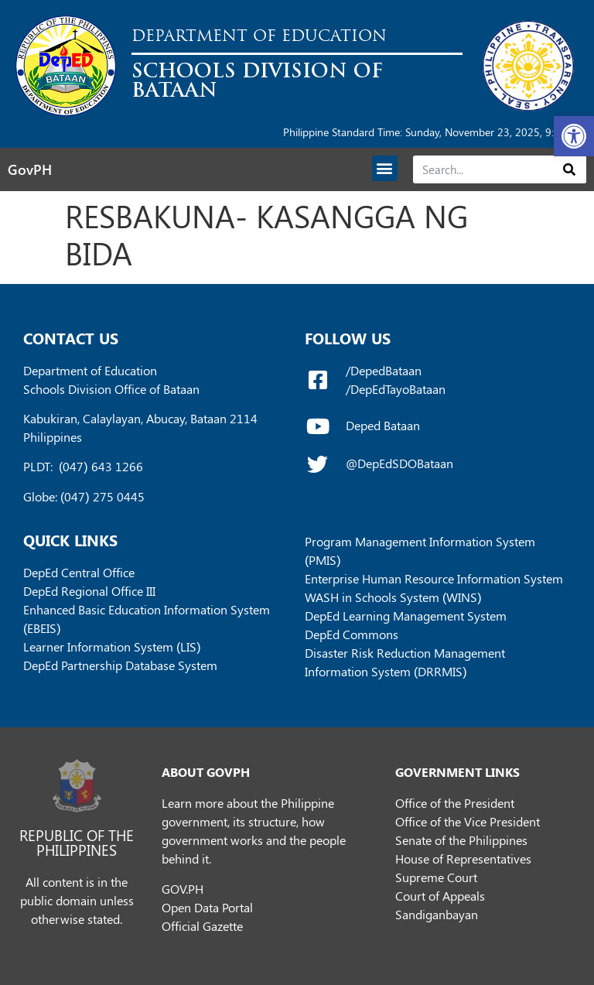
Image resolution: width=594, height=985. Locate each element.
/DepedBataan (384, 370)
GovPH (30, 169)
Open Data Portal (207, 907)
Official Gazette (202, 926)
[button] (574, 136)
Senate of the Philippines (461, 840)
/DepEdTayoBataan (396, 389)
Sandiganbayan (436, 914)
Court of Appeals (440, 896)
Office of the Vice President (467, 821)
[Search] (569, 169)
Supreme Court (436, 877)
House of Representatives (463, 858)
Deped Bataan (383, 425)
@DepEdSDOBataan (399, 463)
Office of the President (454, 803)
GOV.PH (182, 889)
